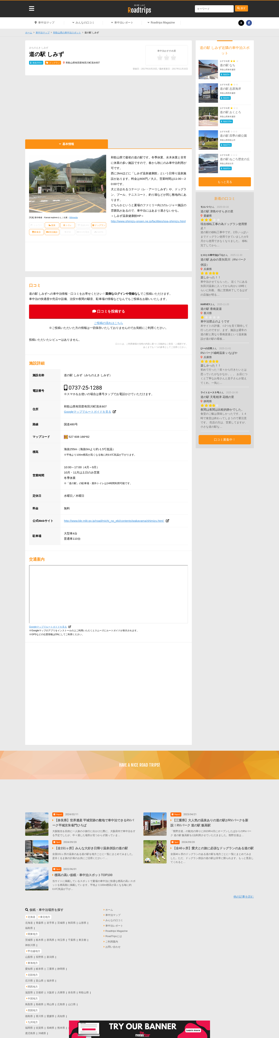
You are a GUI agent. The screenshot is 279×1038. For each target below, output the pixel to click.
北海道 (29, 920)
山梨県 (29, 954)
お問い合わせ (113, 944)
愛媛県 (50, 1013)
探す (243, 8)
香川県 (39, 1013)
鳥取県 (29, 1001)
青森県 (39, 920)
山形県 (82, 920)
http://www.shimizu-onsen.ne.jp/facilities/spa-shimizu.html (148, 221)
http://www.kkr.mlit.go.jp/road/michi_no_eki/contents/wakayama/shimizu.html (114, 520)
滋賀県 (29, 989)
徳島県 (29, 1013)
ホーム (28, 32)
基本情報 (68, 144)
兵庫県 (61, 989)
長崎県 (50, 1025)
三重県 (50, 966)
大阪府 (50, 989)
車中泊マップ (46, 22)
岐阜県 (39, 966)
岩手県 (50, 920)
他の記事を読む (243, 894)
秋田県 (72, 920)
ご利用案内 (111, 939)
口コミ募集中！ (225, 439)
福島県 (29, 925)
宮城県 (61, 920)
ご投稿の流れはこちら (108, 323)
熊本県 (61, 1025)
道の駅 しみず (139, 5)
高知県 (61, 1013)
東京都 (82, 937)
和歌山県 (84, 989)
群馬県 (50, 937)
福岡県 (29, 1025)
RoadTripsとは (113, 933)
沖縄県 (42, 1030)
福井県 (50, 978)
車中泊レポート (123, 22)
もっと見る (225, 181)
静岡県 (61, 966)
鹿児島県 (30, 1030)
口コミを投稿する (111, 311)
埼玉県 (61, 937)
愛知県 (29, 966)
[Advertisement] (108, 106)
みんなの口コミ (85, 22)
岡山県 (50, 1001)
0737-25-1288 (85, 388)
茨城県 (29, 937)
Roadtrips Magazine (163, 22)
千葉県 (72, 937)
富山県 (39, 978)
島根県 (39, 1001)
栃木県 (39, 937)
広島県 (61, 1001)
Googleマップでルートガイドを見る (87, 411)
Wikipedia (73, 217)
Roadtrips (139, 10)
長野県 (39, 954)
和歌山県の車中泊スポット (67, 32)
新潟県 (50, 954)
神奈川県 (30, 942)
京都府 (39, 989)
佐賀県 (39, 1025)
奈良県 (72, 989)
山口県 (72, 1001)
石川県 (29, 978)
